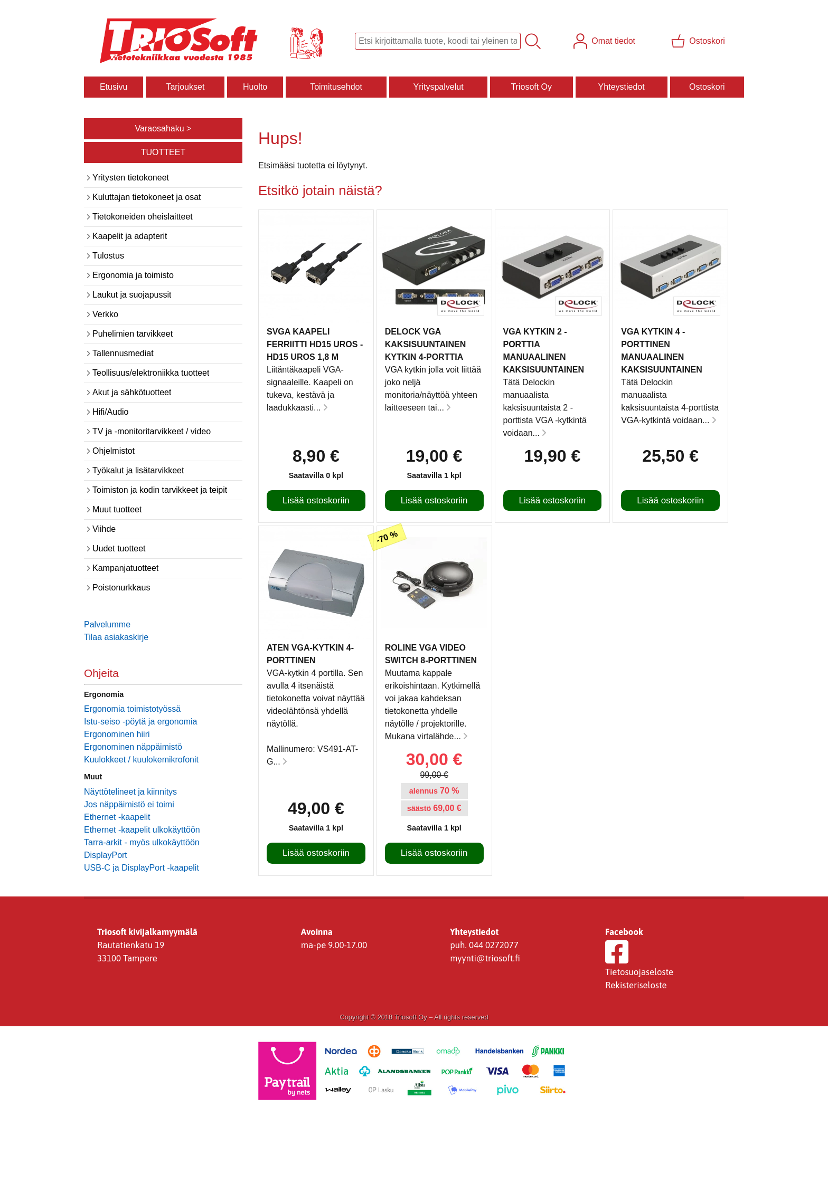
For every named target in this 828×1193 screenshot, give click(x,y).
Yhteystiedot (621, 86)
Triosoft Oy (531, 86)
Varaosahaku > (163, 128)
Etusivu (113, 86)
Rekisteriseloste (636, 985)
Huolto (255, 86)
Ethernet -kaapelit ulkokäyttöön (142, 829)
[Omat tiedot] (605, 41)
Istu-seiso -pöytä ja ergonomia (140, 721)
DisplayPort (105, 855)
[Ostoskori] (699, 41)
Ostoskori (707, 86)
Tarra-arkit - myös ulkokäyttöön (142, 842)
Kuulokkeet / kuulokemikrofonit (141, 759)
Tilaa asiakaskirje (116, 637)
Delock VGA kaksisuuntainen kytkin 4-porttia (425, 344)
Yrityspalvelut (438, 86)
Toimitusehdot (336, 86)
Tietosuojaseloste (639, 972)
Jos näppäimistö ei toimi (129, 804)
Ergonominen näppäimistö (133, 746)
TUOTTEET (163, 152)
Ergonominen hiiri (117, 734)
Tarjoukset (185, 86)
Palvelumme (107, 624)
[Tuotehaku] (438, 41)
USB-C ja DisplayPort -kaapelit (141, 867)
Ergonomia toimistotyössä (132, 708)
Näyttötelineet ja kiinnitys (130, 791)
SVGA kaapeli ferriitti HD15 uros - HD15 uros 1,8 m (315, 344)
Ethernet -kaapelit (117, 817)
